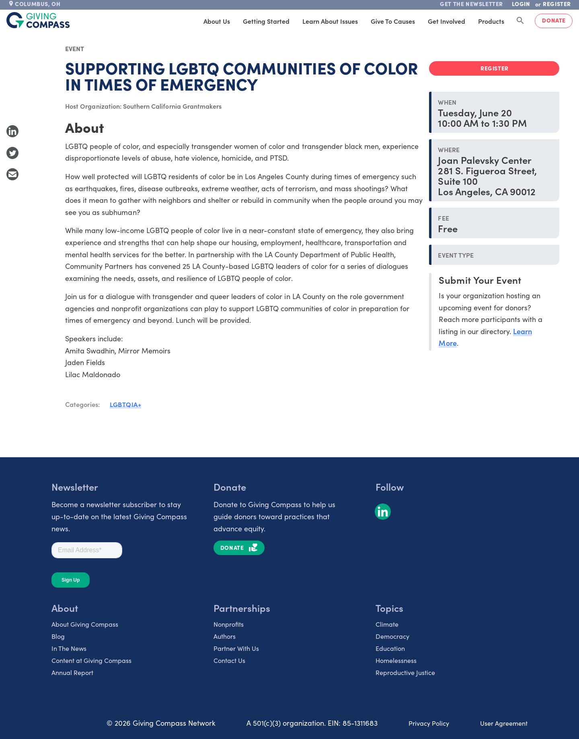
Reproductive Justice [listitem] (405, 672)
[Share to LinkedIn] (12, 131)
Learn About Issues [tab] (330, 21)
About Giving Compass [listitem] (84, 623)
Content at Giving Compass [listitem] (91, 660)
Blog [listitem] (58, 636)
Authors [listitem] (225, 636)
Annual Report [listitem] (72, 672)
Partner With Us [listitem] (236, 648)
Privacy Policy (429, 722)
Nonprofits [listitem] (229, 623)
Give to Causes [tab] (393, 21)
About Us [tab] (216, 21)
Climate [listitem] (387, 623)
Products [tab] (491, 21)
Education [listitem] (390, 648)
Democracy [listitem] (392, 636)
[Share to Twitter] (12, 153)
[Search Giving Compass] (520, 21)
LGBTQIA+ (125, 404)
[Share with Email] (12, 174)
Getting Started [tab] (266, 21)
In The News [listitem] (68, 648)
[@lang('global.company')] (38, 20)
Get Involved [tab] (446, 21)
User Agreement (504, 722)
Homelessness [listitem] (396, 660)
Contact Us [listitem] (229, 660)
